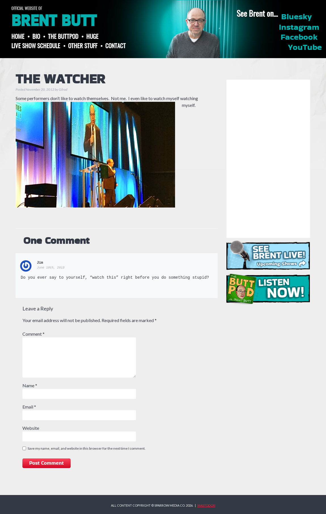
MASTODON (206, 505)
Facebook (299, 37)
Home (17, 36)
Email (29, 406)
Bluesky (296, 17)
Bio (36, 36)
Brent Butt (53, 21)
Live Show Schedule (35, 45)
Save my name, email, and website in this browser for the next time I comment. (87, 448)
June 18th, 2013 (50, 267)
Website (30, 428)
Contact (115, 45)
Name (29, 385)
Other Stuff (82, 45)
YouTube (305, 47)
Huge (92, 36)
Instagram (299, 27)
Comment (33, 334)
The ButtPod (63, 36)
